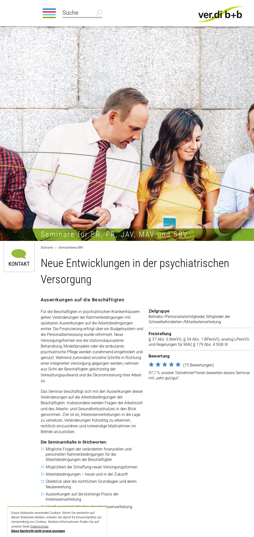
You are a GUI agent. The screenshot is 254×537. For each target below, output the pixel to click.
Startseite (47, 247)
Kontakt (19, 264)
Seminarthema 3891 (71, 247)
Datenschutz (39, 526)
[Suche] (82, 13)
